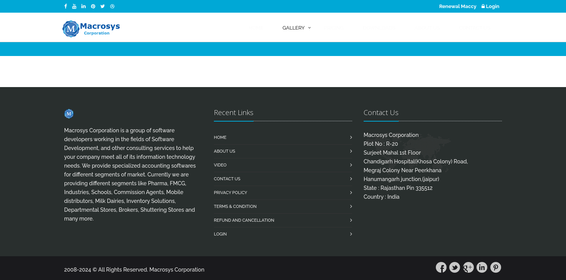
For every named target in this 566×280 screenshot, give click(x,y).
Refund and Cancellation (244, 220)
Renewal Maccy (458, 6)
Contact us (227, 178)
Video (220, 165)
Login (490, 6)
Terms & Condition (235, 206)
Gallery (294, 28)
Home (220, 137)
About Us (224, 151)
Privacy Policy (230, 192)
